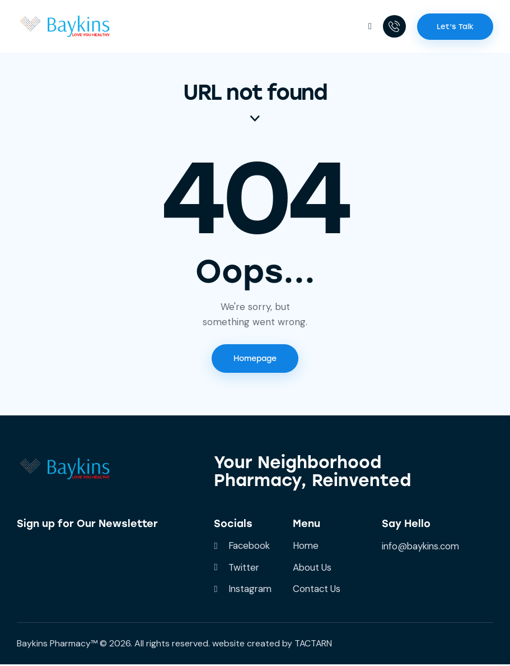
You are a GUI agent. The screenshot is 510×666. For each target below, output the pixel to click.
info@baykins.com (422, 547)
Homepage (255, 359)
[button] (369, 26)
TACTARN (313, 645)
